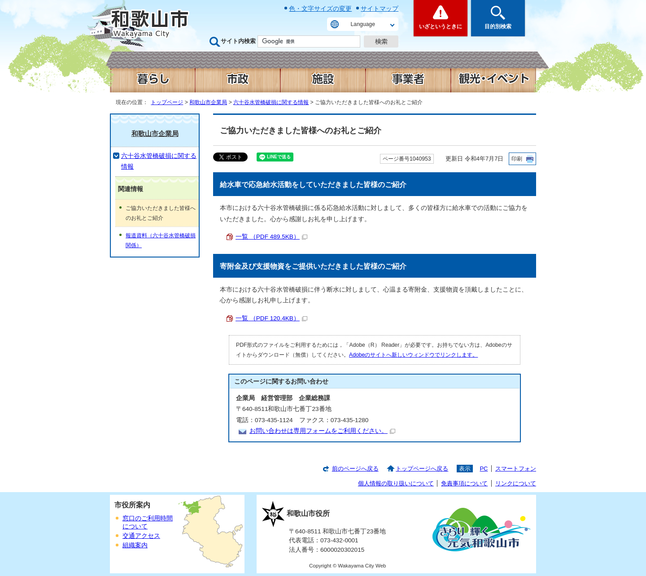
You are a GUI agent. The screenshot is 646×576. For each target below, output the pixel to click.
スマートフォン (515, 468)
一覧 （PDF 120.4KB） (271, 318)
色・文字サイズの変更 (320, 8)
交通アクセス (141, 535)
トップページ (167, 102)
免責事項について (464, 483)
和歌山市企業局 (208, 102)
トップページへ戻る (422, 468)
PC (484, 468)
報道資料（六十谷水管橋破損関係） (161, 240)
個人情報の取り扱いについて (396, 483)
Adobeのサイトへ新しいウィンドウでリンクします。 (413, 355)
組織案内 (135, 545)
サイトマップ (379, 8)
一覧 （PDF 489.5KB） (271, 236)
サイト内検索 (238, 41)
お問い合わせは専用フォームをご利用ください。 (322, 431)
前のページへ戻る (355, 468)
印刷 (516, 159)
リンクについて (515, 483)
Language (363, 24)
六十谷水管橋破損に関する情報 (271, 102)
